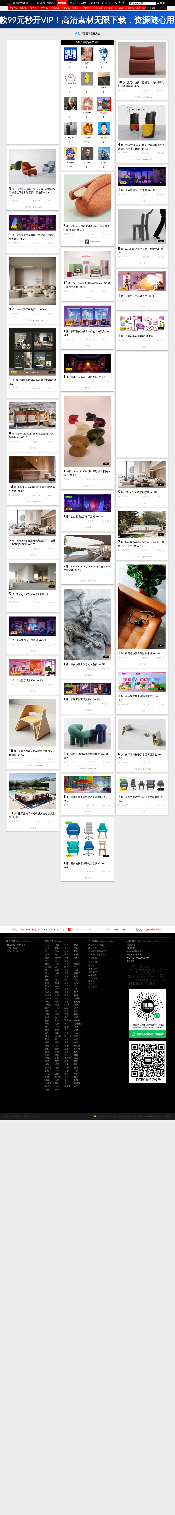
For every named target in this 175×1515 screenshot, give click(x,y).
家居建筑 (108, 8)
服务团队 (131, 948)
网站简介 (131, 945)
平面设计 (55, 8)
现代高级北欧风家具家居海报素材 (82, 525)
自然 (66, 970)
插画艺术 (97, 8)
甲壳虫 (67, 1086)
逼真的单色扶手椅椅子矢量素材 (47, 1148)
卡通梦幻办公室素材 (75, 942)
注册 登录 (161, 8)
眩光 (66, 967)
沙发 (66, 961)
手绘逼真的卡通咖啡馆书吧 (92, 987)
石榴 (66, 1071)
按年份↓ (44, 8)
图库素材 (62, 3)
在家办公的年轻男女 (41, 416)
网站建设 (106, 3)
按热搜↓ (34, 8)
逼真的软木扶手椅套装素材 (85, 1206)
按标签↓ (23, 8)
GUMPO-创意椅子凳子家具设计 (94, 309)
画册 (66, 995)
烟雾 (66, 1064)
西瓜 (66, 1001)
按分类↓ (13, 8)
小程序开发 (94, 3)
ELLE (66, 1005)
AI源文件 (72, 3)
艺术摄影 (65, 8)
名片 (66, 964)
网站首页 (41, 3)
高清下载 (140, 8)
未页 (124, 929)
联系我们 (131, 961)
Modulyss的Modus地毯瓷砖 (78, 814)
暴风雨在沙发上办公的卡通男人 (40, 459)
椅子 (66, 957)
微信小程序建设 (134, 954)
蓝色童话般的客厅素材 (83, 714)
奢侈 (66, 992)
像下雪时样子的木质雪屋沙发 (93, 1096)
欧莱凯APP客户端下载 (138, 957)
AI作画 (87, 8)
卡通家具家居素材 (87, 457)
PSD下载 (83, 3)
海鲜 (66, 1074)
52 (117, 3)
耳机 (76, 957)
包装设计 (76, 8)
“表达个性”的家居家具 (42, 703)
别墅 (66, 998)
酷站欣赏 (51, 3)
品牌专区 (129, 8)
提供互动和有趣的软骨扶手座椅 (88, 1045)
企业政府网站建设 (135, 951)
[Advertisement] (32, 92)
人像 (66, 973)
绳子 (66, 1067)
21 (121, 3)
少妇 (66, 979)
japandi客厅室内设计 (74, 419)
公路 (66, 986)
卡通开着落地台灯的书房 (36, 505)
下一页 (116, 929)
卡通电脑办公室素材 (88, 251)
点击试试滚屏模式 (153, 929)
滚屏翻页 (151, 8)
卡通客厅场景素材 (26, 949)
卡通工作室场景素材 (34, 982)
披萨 (66, 983)
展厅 (66, 1077)
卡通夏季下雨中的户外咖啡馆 (86, 1139)
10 (108, 929)
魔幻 (66, 1080)
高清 (66, 976)
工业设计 (119, 8)
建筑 (66, 989)
